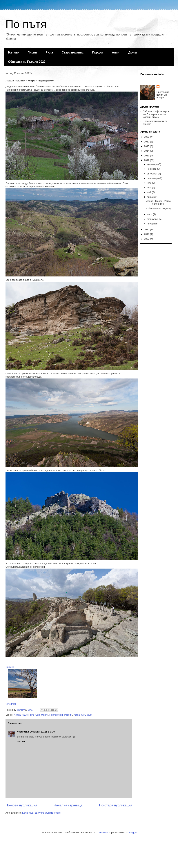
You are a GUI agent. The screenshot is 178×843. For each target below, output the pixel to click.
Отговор (21, 741)
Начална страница (68, 805)
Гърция (97, 52)
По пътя (26, 24)
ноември (152, 168)
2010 (147, 234)
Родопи (68, 714)
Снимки (10, 667)
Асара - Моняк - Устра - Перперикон (158, 202)
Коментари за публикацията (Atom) (41, 812)
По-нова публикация (21, 805)
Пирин (32, 52)
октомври (152, 173)
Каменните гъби (31, 714)
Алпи (115, 52)
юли (149, 182)
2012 (147, 160)
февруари (153, 219)
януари (151, 223)
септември (153, 178)
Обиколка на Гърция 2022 (26, 61)
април (150, 197)
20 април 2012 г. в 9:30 (42, 731)
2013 (147, 155)
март (150, 214)
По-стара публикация (115, 805)
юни (149, 187)
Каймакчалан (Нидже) (158, 208)
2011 (147, 229)
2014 (147, 150)
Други (132, 52)
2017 (147, 141)
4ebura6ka (23, 731)
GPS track (11, 704)
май (149, 192)
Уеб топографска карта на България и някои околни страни (156, 114)
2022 (147, 136)
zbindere (103, 832)
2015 (147, 146)
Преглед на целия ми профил (163, 95)
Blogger (133, 832)
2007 (147, 238)
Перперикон (56, 714)
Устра (77, 714)
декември (152, 164)
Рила (49, 52)
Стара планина (72, 52)
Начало (13, 52)
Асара (17, 714)
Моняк (44, 714)
